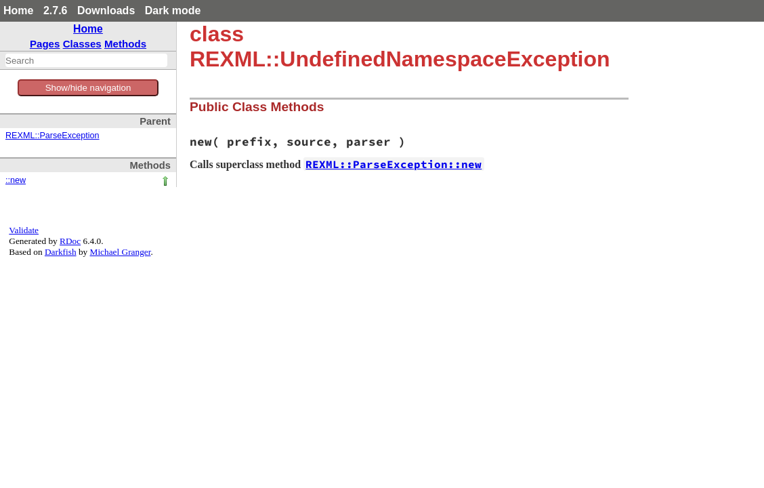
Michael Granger (120, 252)
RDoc (70, 241)
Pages (45, 43)
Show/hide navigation (88, 88)
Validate (24, 230)
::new (15, 180)
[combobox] (86, 60)
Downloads (106, 10)
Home (18, 10)
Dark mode (173, 10)
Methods (125, 43)
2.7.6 (55, 10)
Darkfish (61, 252)
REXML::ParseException (52, 135)
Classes (82, 43)
